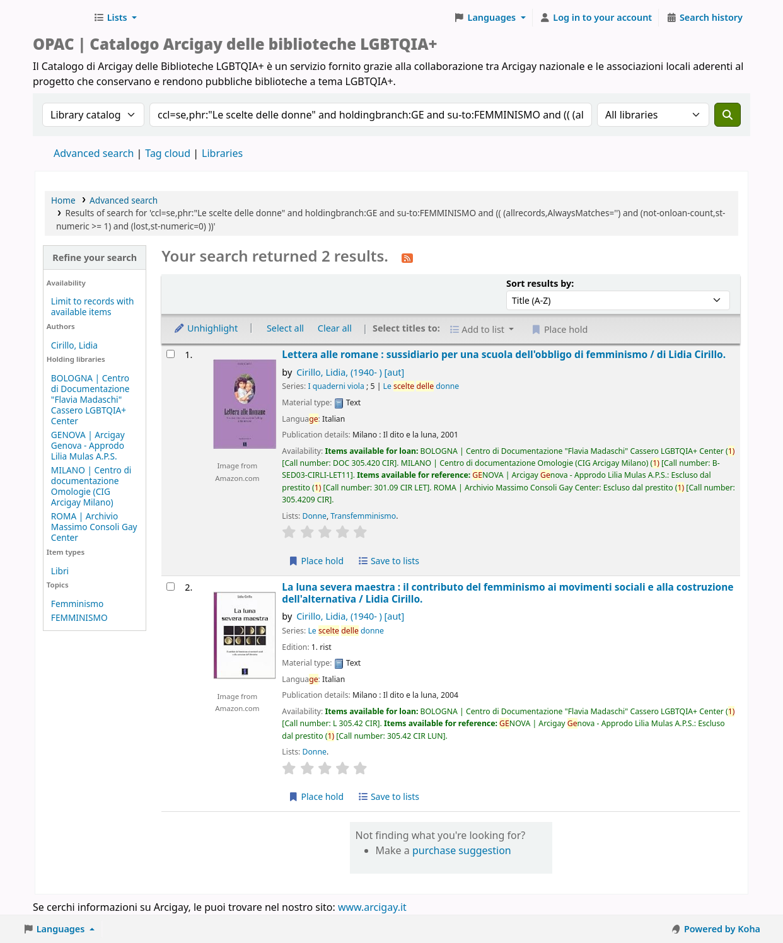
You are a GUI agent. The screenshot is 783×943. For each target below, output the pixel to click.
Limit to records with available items (92, 306)
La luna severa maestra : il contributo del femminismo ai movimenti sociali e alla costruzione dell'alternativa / (507, 593)
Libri (60, 571)
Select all (285, 328)
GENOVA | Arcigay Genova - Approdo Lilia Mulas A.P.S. (88, 445)
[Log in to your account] (596, 18)
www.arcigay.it (372, 907)
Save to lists (388, 561)
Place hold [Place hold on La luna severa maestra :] (315, 796)
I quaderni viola (336, 386)
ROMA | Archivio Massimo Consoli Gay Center (94, 526)
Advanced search (94, 153)
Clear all (335, 328)
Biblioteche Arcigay (60, 17)
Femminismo (77, 604)
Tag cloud (167, 153)
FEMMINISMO (79, 617)
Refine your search (94, 257)
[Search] (727, 115)
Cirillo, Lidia (74, 345)
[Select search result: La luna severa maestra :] (170, 586)
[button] (115, 18)
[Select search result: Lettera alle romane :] (170, 354)
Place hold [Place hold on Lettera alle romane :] (315, 561)
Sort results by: (540, 283)
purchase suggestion (461, 850)
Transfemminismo (363, 516)
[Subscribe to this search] (407, 257)
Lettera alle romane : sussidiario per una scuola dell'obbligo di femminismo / (504, 355)
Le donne (421, 386)
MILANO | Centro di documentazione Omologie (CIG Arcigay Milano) (91, 486)
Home (63, 200)
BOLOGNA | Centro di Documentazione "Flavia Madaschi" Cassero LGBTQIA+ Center (90, 399)
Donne (315, 516)
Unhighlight (205, 328)
